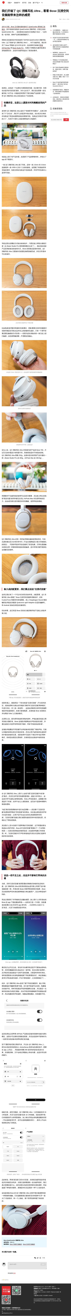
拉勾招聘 (45, 1295)
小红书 (46, 1286)
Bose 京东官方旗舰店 (29, 1244)
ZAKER (48, 1292)
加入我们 (40, 1295)
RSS (39, 1292)
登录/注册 (64, 2)
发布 (43, 1264)
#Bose (64, 19)
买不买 (24, 2)
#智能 (67, 19)
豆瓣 (53, 1286)
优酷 (58, 1288)
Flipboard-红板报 (55, 1292)
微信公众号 (41, 1286)
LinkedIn (51, 1295)
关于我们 (4, 1309)
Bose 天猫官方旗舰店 (16, 1244)
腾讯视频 (54, 1288)
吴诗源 (7, 19)
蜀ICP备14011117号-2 (7, 1313)
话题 (9, 2)
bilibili (41, 1290)
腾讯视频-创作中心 (46, 1288)
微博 (50, 1286)
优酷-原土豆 (36, 1290)
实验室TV (17, 2)
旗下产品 (35, 2)
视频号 (39, 1288)
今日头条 (43, 1292)
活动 (29, 2)
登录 (14, 1273)
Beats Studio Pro (19, 48)
